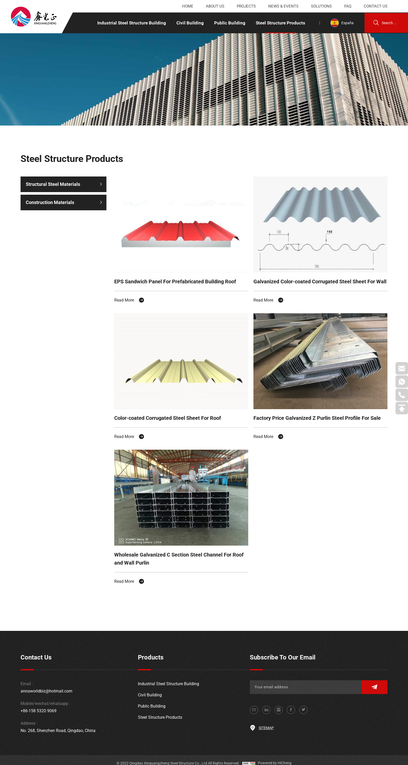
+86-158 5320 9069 (38, 704)
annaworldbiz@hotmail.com (46, 684)
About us (215, 6)
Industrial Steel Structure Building (130, 22)
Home (187, 6)
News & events (283, 6)
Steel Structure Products (279, 22)
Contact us (375, 6)
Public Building (228, 22)
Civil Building (188, 22)
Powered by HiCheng (274, 757)
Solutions (321, 6)
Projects (246, 6)
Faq (347, 6)
